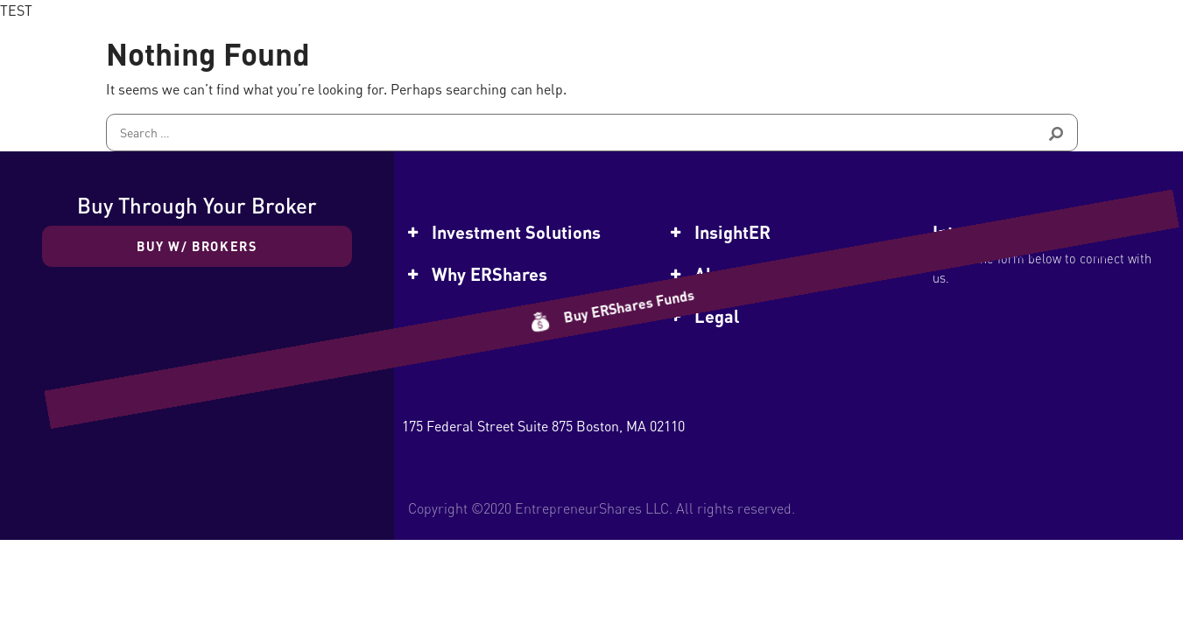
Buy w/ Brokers (197, 246)
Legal (717, 315)
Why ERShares (489, 273)
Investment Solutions (516, 231)
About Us (729, 273)
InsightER (732, 231)
